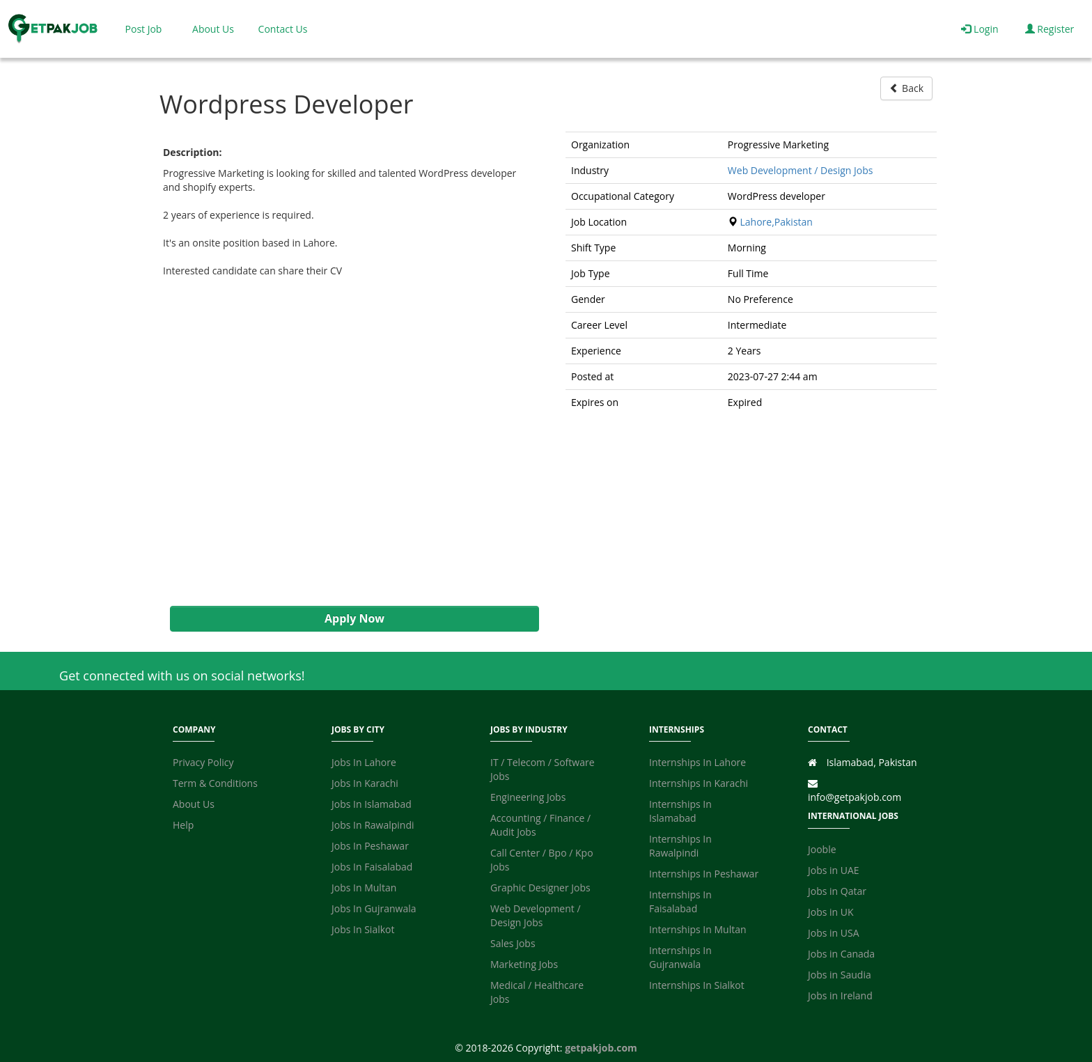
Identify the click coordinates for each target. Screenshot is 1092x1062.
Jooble (822, 849)
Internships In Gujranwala (680, 957)
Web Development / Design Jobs (800, 170)
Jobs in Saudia (839, 974)
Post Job (143, 29)
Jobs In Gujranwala (374, 908)
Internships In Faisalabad (680, 901)
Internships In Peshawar (703, 873)
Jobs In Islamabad (372, 804)
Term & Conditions (215, 783)
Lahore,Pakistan (776, 221)
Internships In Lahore (697, 762)
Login (979, 29)
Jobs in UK (831, 912)
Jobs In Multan (364, 887)
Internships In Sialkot (696, 985)
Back (906, 88)
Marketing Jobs (524, 964)
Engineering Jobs (528, 797)
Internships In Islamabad (680, 811)
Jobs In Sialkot (363, 929)
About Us (213, 29)
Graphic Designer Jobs (540, 887)
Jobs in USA (833, 932)
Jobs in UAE (833, 870)
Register (1050, 29)
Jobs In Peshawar (370, 845)
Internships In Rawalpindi (680, 845)
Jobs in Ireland (840, 995)
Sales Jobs (513, 943)
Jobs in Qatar (837, 891)
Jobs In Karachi (365, 783)
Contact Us (283, 29)
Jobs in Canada (841, 953)
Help (183, 824)
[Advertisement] (347, 442)
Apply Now (354, 618)
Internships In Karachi (698, 783)
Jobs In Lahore (364, 762)
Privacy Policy (203, 762)
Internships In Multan (698, 929)
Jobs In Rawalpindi (373, 824)
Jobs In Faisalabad (372, 866)
